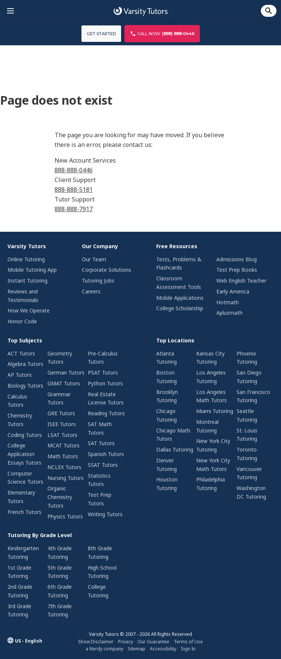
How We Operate (28, 310)
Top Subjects (24, 340)
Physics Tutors (65, 516)
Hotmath (227, 302)
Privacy (125, 641)
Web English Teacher (241, 280)
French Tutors (24, 511)
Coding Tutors (24, 434)
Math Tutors (62, 456)
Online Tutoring (26, 259)
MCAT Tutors (63, 445)
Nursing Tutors (65, 477)
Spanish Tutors (106, 454)
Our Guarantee (153, 641)
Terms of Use (188, 641)
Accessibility (163, 649)
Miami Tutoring (214, 411)
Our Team (94, 259)
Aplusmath (229, 312)
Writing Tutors (105, 514)
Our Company (100, 246)
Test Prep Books (236, 269)
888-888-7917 (74, 209)
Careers (91, 291)
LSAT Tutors (62, 434)
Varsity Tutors (26, 246)
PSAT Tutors (103, 372)
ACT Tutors (21, 353)
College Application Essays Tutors (24, 454)
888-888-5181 (74, 189)
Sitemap (136, 649)
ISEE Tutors (61, 424)
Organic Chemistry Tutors (59, 497)
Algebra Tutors (25, 363)
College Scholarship (179, 308)
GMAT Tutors (63, 383)
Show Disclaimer (96, 641)
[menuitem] (35, 285)
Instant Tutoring (27, 280)
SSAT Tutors (103, 464)
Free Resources (176, 246)
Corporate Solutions (106, 269)
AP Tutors (19, 374)
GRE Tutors (61, 413)
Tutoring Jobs (98, 280)
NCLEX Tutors (64, 467)
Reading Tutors (106, 413)
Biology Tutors (25, 385)
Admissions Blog (236, 259)
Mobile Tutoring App (32, 269)
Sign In (188, 649)
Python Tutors (105, 383)
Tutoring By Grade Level (39, 535)
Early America (232, 291)
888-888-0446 (74, 170)
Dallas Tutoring (174, 449)
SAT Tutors (101, 443)
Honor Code (22, 321)
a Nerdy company (104, 649)
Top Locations (175, 340)
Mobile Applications (180, 297)
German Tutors (65, 372)
